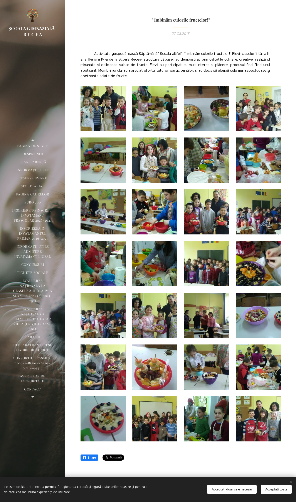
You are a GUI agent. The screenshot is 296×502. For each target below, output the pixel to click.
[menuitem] (32, 145)
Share (89, 457)
